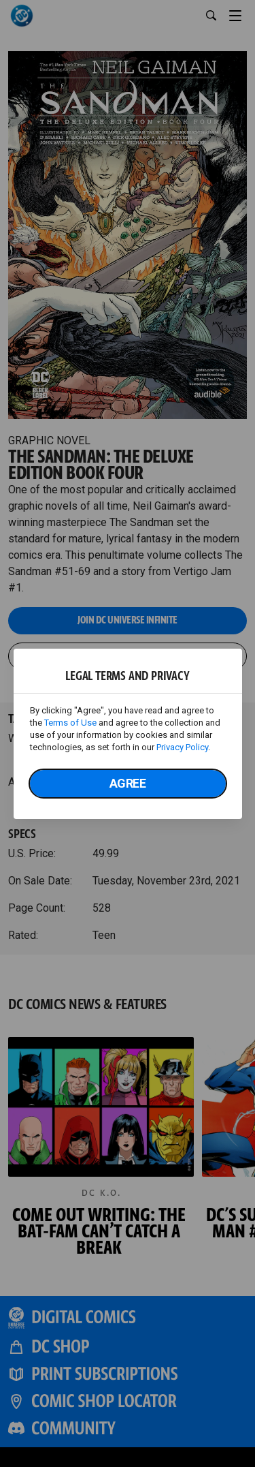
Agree (127, 783)
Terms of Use (70, 722)
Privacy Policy (182, 747)
